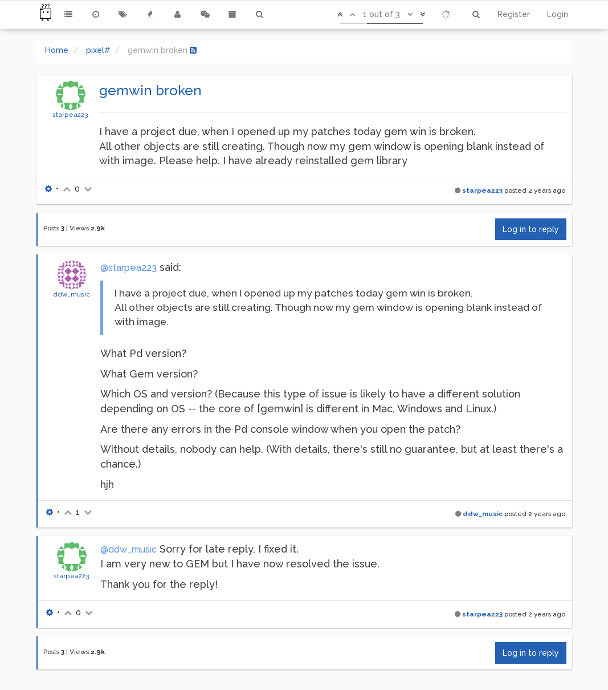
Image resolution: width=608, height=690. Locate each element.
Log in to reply (531, 229)
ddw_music (71, 294)
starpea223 (70, 115)
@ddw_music (128, 549)
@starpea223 (128, 267)
